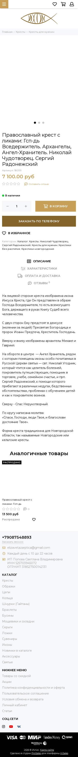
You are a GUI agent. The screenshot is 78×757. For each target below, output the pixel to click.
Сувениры (9, 639)
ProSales (36, 753)
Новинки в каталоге (17, 650)
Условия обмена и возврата (22, 699)
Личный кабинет (14, 705)
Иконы (7, 645)
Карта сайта (47, 749)
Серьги (7, 627)
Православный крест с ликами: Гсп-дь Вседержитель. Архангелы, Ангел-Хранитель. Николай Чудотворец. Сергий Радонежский (17, 502)
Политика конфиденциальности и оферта (33, 688)
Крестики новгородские (37, 248)
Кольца (7, 598)
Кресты (34, 241)
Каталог (22, 241)
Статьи (7, 711)
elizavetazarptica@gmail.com (28, 548)
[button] (35, 123)
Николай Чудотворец (54, 241)
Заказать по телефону (39, 221)
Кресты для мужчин (44, 245)
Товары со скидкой (16, 676)
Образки (8, 586)
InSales (64, 753)
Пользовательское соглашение (25, 693)
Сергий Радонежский (16, 245)
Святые (7, 662)
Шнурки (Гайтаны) (16, 604)
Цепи (6, 592)
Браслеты (9, 610)
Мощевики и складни (18, 621)
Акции (6, 682)
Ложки (7, 633)
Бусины (8, 615)
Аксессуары (11, 656)
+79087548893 (16, 537)
